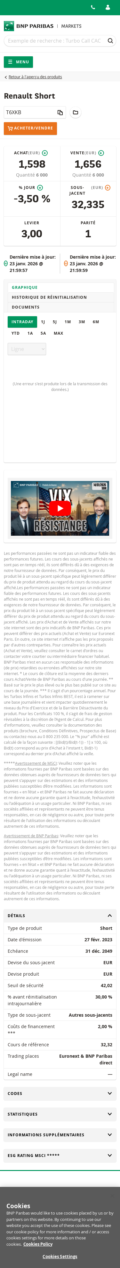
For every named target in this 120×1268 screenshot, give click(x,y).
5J (55, 321)
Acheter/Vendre (30, 128)
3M (82, 321)
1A (30, 333)
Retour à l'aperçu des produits (35, 76)
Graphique (25, 287)
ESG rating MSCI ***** (60, 1155)
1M (68, 321)
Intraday (22, 321)
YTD (16, 333)
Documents (26, 307)
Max (58, 333)
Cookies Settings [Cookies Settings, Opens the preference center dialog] (60, 1260)
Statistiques (60, 1114)
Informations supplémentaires (60, 1135)
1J (43, 321)
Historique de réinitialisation (49, 297)
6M (96, 321)
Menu (18, 62)
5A (43, 333)
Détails (60, 915)
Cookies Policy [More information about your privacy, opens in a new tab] (37, 1247)
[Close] (112, 1199)
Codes (60, 1093)
